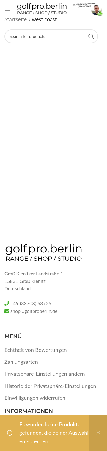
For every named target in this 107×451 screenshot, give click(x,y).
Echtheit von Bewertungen (35, 350)
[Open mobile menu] (7, 9)
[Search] (51, 36)
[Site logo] (41, 8)
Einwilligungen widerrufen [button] (34, 397)
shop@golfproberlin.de (33, 311)
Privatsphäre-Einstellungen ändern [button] (44, 373)
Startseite (15, 19)
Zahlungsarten (21, 361)
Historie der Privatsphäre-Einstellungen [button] (50, 386)
